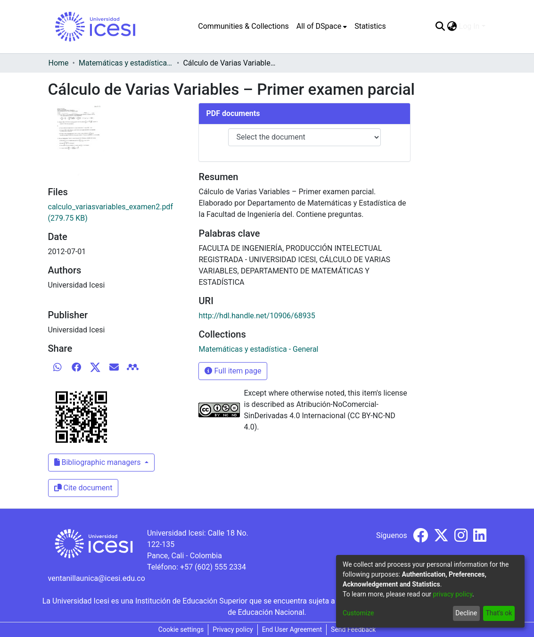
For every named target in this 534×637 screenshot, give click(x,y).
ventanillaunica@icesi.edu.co (96, 578)
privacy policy (452, 594)
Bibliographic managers (98, 462)
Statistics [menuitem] (370, 26)
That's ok (498, 613)
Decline (466, 613)
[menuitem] (321, 26)
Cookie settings (181, 629)
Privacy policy (233, 629)
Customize (358, 613)
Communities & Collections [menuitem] (243, 26)
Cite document (83, 487)
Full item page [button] (233, 370)
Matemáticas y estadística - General (126, 62)
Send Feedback (353, 629)
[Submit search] (440, 26)
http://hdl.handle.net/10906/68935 (256, 315)
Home (59, 62)
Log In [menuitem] (469, 26)
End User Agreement (292, 629)
